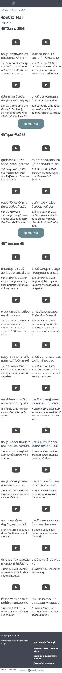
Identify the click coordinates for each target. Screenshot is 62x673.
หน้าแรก (5, 10)
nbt (9, 22)
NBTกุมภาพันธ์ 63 (13, 134)
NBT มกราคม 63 (12, 243)
